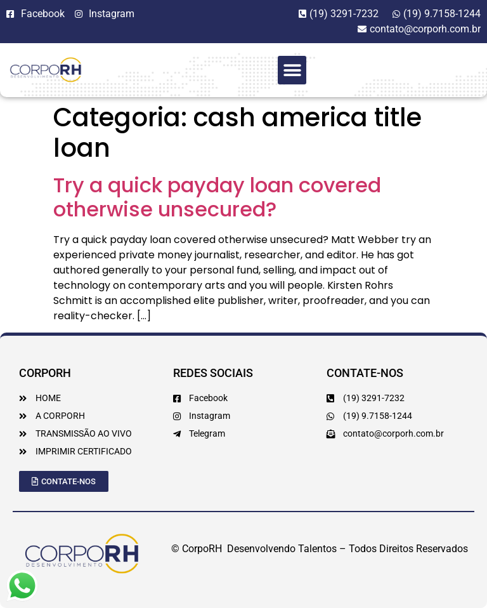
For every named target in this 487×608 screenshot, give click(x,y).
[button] (292, 70)
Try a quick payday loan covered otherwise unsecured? (217, 197)
